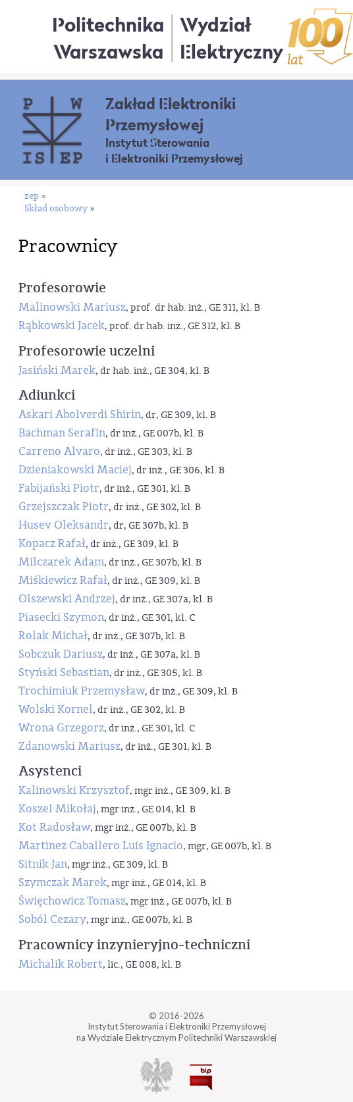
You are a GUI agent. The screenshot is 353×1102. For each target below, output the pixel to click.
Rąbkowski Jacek (61, 325)
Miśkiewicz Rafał (62, 580)
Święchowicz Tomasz (72, 901)
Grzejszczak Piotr (63, 506)
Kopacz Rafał (52, 543)
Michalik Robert (60, 964)
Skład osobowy (56, 209)
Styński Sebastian (63, 672)
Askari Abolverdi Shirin (79, 414)
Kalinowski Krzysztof (74, 790)
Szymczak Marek (62, 882)
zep (31, 196)
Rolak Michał (53, 636)
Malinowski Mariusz (72, 307)
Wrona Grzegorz (61, 728)
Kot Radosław (54, 827)
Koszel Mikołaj (57, 809)
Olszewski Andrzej (66, 599)
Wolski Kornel (55, 709)
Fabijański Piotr (58, 488)
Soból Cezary (52, 919)
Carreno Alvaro (59, 451)
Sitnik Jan (42, 864)
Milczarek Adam (61, 562)
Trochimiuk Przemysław (81, 691)
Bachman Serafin (61, 433)
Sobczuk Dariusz (60, 654)
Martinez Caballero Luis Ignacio (100, 846)
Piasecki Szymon (61, 617)
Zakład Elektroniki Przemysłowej (170, 114)
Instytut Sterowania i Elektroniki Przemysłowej (174, 150)
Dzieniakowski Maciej (75, 470)
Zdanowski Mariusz (69, 746)
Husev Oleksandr (63, 525)
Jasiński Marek (56, 370)
